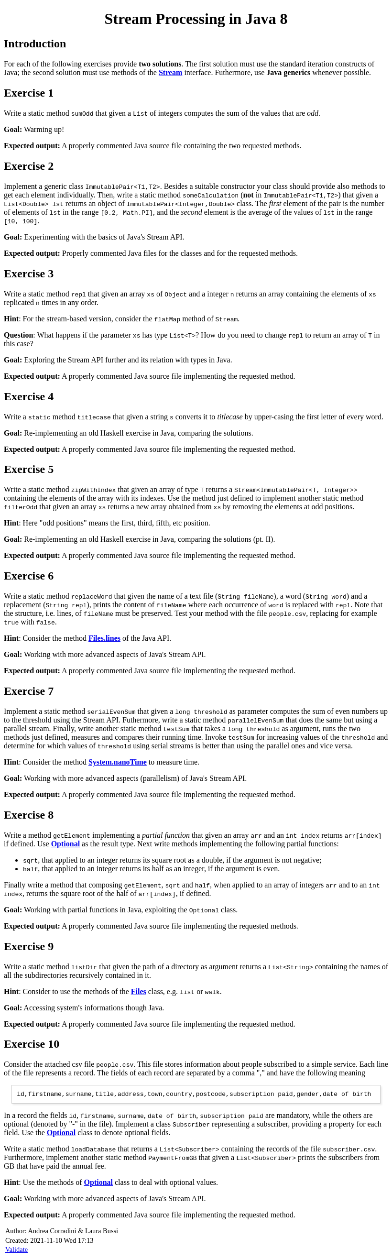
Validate (16, 1251)
